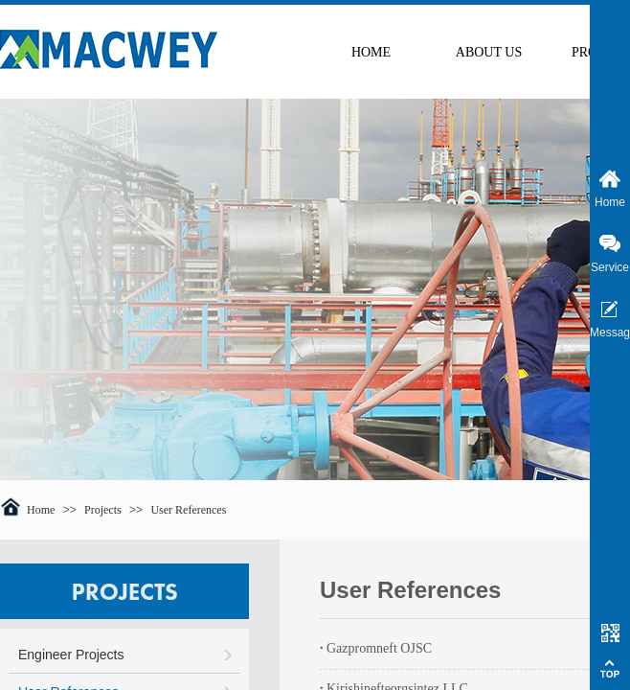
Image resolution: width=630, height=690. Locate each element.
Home (41, 510)
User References (188, 510)
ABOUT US (489, 52)
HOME (371, 52)
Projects (103, 510)
